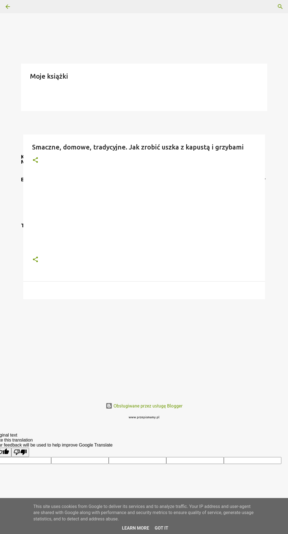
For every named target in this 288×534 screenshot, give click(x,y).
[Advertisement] (144, 346)
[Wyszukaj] (23, 6)
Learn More (135, 528)
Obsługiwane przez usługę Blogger (144, 405)
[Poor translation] (20, 452)
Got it (161, 528)
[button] (35, 160)
